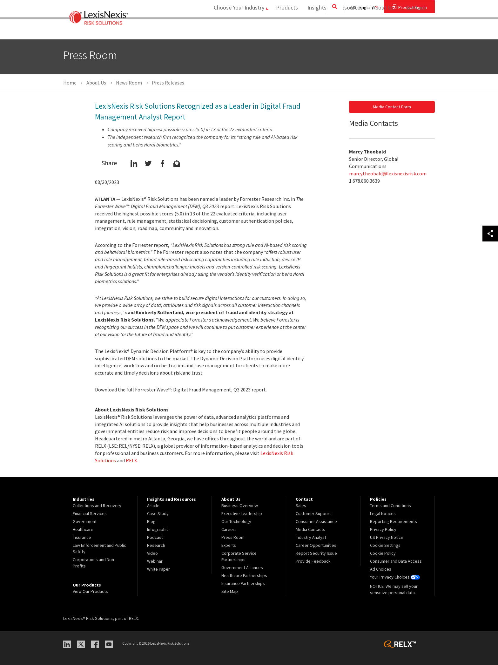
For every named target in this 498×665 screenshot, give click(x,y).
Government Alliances (242, 567)
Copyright (131, 643)
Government (85, 521)
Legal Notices (383, 513)
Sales (301, 505)
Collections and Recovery (97, 505)
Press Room (233, 537)
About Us (381, 30)
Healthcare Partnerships (244, 575)
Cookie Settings (385, 545)
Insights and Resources (332, 30)
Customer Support (313, 513)
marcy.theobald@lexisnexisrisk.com (388, 173)
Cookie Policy (383, 553)
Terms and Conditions (390, 505)
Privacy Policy (383, 529)
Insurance (82, 537)
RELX (131, 460)
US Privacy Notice (386, 537)
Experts (228, 545)
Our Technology (236, 521)
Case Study (158, 513)
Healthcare (83, 529)
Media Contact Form (392, 107)
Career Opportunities (316, 545)
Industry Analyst (311, 537)
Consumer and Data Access (396, 561)
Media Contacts (310, 529)
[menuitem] (284, 31)
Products (285, 30)
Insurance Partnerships (243, 583)
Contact (415, 30)
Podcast (155, 537)
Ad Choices (380, 569)
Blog (151, 521)
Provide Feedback (313, 561)
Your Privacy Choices (395, 577)
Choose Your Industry (234, 30)
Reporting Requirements (393, 521)
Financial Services (90, 513)
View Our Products (90, 591)
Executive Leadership (241, 513)
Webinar (155, 561)
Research (156, 545)
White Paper (158, 569)
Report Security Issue (316, 553)
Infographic (158, 529)
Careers (229, 529)
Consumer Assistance (316, 521)
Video (152, 553)
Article (153, 505)
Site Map (229, 591)
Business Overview (239, 505)
